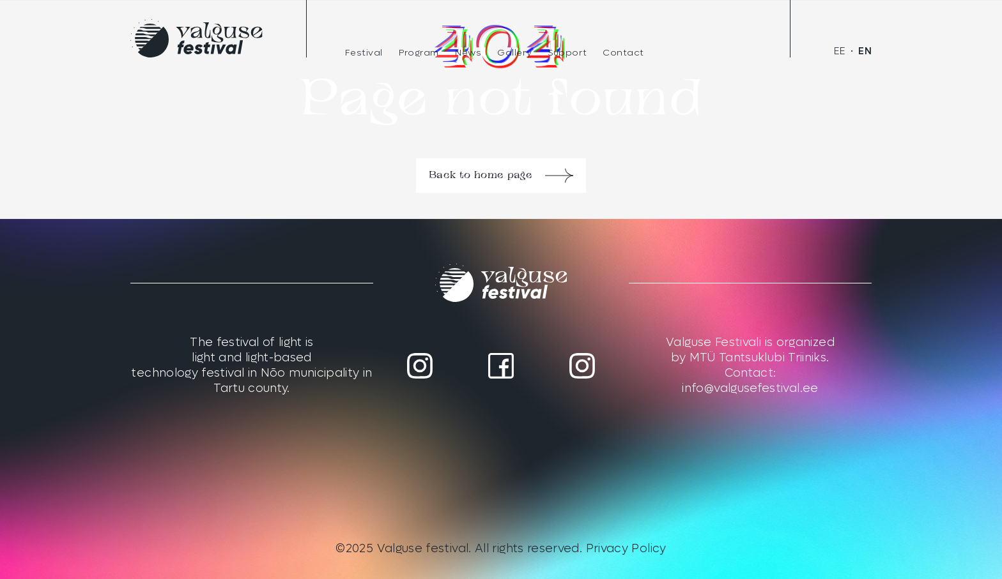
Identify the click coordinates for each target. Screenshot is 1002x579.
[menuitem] (840, 51)
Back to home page (480, 175)
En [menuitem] (865, 51)
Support (567, 53)
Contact (623, 53)
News (468, 53)
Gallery (514, 53)
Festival (364, 53)
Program (419, 53)
